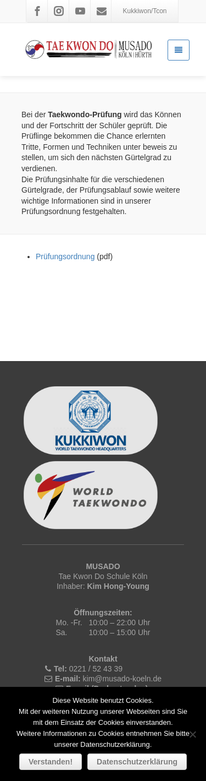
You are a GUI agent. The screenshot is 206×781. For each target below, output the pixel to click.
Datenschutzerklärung (137, 761)
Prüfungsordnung (65, 256)
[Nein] (192, 734)
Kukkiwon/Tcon (144, 11)
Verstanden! (51, 761)
